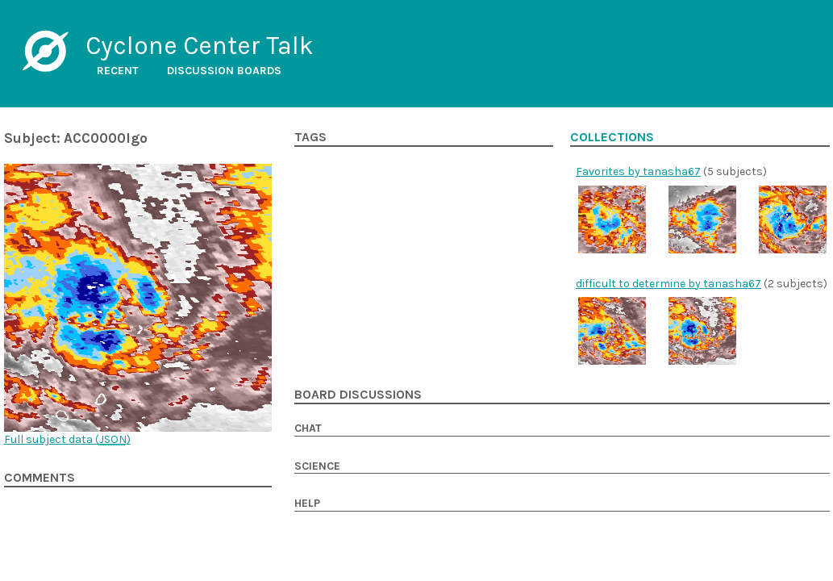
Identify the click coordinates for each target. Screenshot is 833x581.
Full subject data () (67, 439)
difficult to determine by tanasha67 (668, 283)
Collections (612, 137)
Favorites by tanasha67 (638, 171)
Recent (118, 70)
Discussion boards (224, 70)
